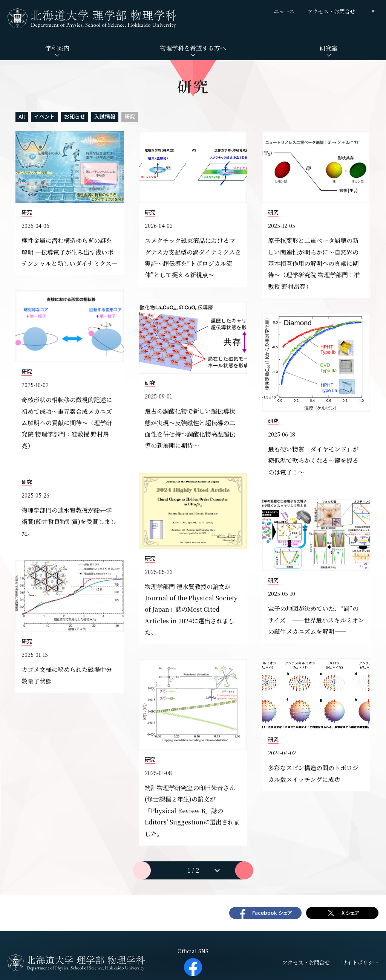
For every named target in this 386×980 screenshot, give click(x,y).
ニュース (284, 11)
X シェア (351, 913)
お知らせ (74, 116)
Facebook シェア (272, 913)
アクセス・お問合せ (331, 11)
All (21, 116)
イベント (44, 116)
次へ (244, 870)
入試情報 (104, 116)
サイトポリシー (360, 962)
